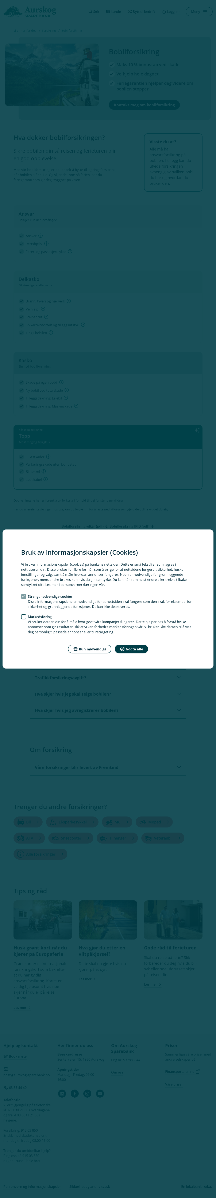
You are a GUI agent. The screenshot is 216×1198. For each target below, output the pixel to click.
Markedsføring (40, 616)
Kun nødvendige (89, 648)
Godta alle (131, 648)
